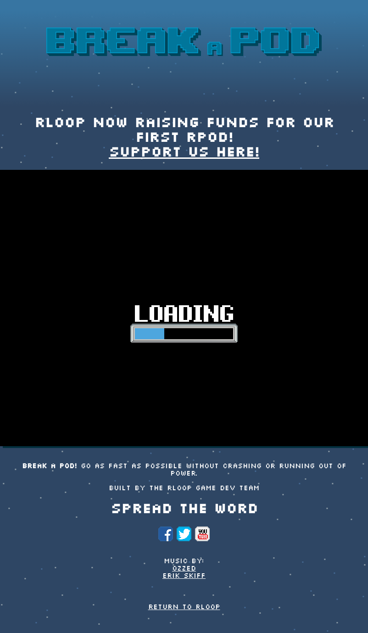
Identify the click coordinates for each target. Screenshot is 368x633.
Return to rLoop (184, 607)
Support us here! (184, 153)
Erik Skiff (184, 576)
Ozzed (184, 568)
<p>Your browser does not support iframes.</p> (184, 308)
